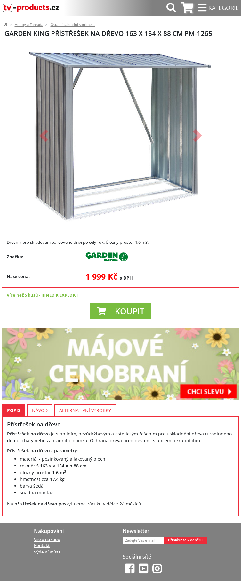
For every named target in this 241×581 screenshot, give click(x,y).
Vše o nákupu (47, 539)
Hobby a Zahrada (29, 24)
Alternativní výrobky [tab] (85, 410)
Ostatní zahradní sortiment (73, 24)
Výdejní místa (47, 552)
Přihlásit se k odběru (185, 540)
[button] (44, 136)
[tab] (187, 8)
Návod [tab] (40, 410)
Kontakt (42, 545)
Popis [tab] (13, 410)
